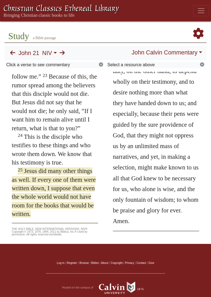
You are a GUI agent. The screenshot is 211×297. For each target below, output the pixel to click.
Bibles (95, 262)
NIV (47, 53)
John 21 (28, 53)
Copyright (117, 262)
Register (72, 262)
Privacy (129, 262)
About (104, 262)
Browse (84, 262)
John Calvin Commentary (164, 52)
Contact (141, 262)
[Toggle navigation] (201, 10)
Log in (61, 262)
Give (151, 262)
